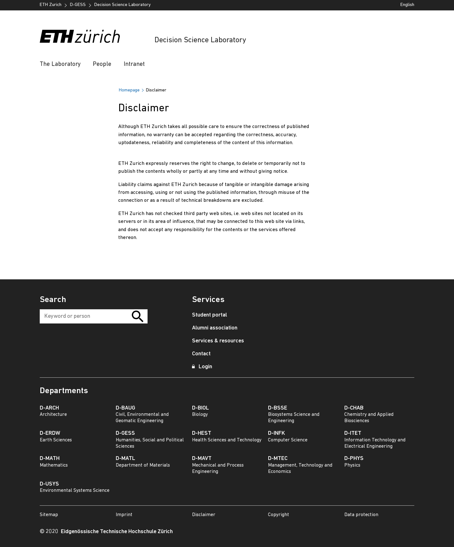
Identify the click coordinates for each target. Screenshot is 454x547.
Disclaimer (203, 514)
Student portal (209, 315)
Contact (201, 354)
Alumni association (214, 328)
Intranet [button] (134, 64)
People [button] (102, 64)
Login (202, 367)
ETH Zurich (50, 5)
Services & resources (218, 341)
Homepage (129, 90)
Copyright (278, 514)
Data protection (361, 514)
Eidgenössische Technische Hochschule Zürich (117, 532)
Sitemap (49, 514)
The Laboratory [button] (60, 64)
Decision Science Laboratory (200, 40)
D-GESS (78, 5)
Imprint (124, 514)
